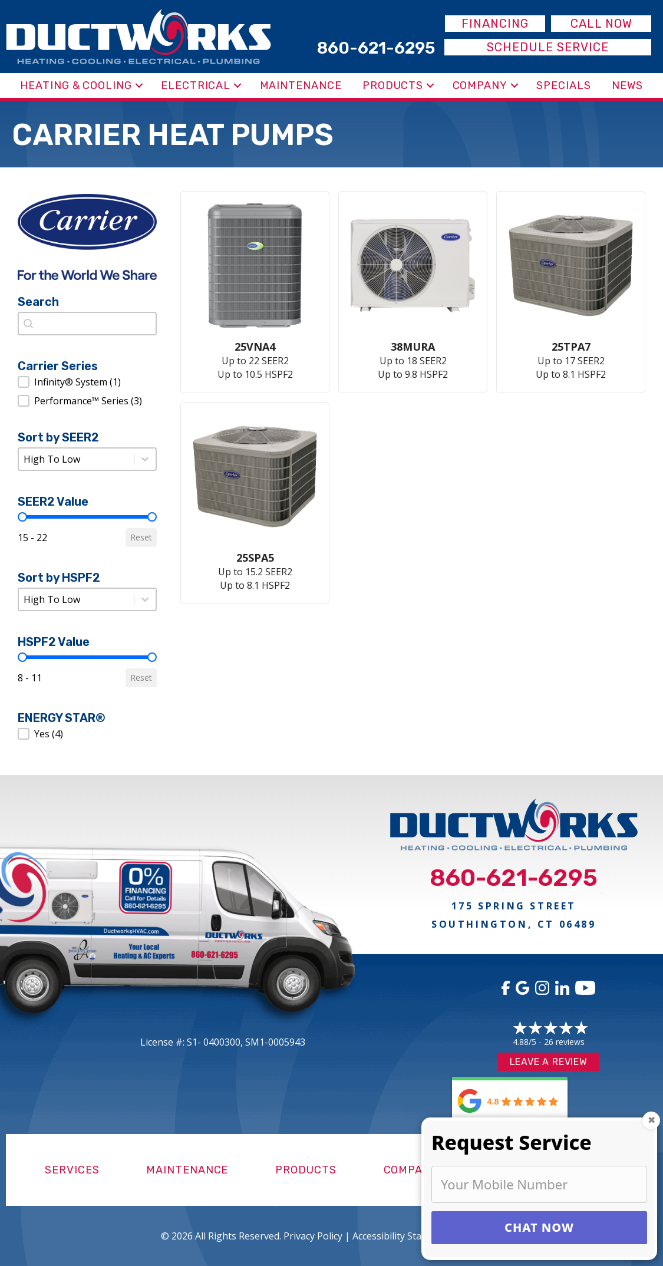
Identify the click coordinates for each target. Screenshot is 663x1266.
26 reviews (564, 1041)
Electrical (195, 85)
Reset (141, 537)
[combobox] (87, 323)
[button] (139, 85)
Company (480, 85)
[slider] (22, 517)
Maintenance (301, 85)
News (627, 85)
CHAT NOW (539, 1227)
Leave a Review (549, 1061)
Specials (563, 85)
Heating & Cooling (75, 85)
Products (392, 85)
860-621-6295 (514, 878)
